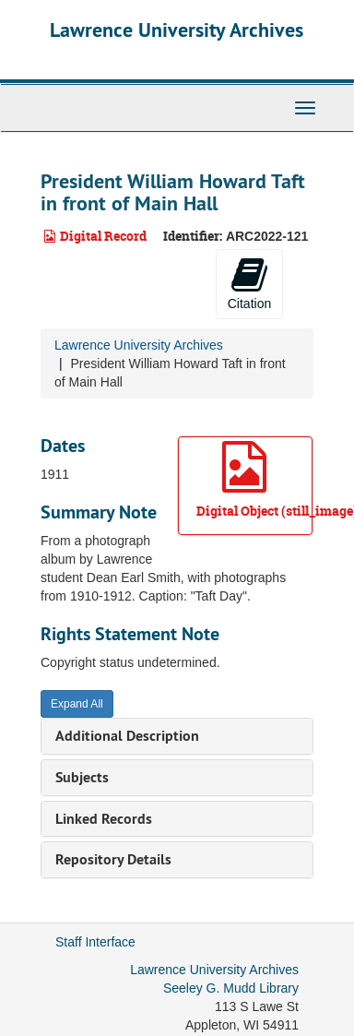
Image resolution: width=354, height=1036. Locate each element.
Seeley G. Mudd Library (231, 988)
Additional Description (127, 735)
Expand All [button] (77, 703)
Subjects (82, 777)
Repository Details (113, 859)
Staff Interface (95, 942)
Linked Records (103, 818)
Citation (249, 283)
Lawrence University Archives (176, 29)
